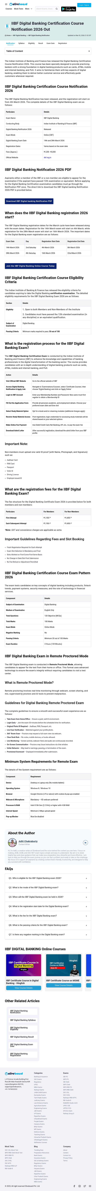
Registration (62, 43)
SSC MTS (8, 1163)
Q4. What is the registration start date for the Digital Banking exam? (48, 906)
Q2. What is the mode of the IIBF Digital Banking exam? (48, 887)
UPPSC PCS (67, 1108)
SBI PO (65, 1077)
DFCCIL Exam (67, 1111)
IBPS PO (66, 1079)
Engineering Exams (40, 1108)
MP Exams (37, 1129)
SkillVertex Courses (40, 1142)
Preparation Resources (41, 1153)
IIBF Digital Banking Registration (19, 1055)
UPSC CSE (66, 1106)
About (65, 1150)
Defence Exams (39, 1132)
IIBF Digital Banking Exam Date (21, 1045)
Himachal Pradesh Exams (42, 1137)
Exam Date (50, 43)
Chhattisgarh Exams (40, 1140)
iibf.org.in (47, 158)
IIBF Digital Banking (19, 35)
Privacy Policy (67, 1158)
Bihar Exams (38, 1127)
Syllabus (21, 43)
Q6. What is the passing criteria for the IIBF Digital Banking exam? (48, 925)
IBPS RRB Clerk (68, 1090)
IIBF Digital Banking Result (22, 1037)
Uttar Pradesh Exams (41, 1176)
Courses (9, 9)
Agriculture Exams (40, 1106)
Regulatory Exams (40, 1163)
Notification (10, 43)
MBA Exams (38, 1087)
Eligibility (31, 43)
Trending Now (38, 1150)
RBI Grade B (67, 1100)
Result (40, 43)
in (85, 842)
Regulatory (37, 1082)
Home (9, 35)
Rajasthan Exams (40, 1116)
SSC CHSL (66, 1095)
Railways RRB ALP (11, 1166)
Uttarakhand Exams (40, 1119)
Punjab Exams (39, 1121)
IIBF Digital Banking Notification (39, 35)
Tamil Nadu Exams (40, 1098)
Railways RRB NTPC (69, 1098)
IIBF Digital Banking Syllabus (23, 1020)
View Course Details (23, 988)
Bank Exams (38, 1155)
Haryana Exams (39, 1124)
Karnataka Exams (40, 1095)
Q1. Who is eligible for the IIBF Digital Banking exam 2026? (48, 878)
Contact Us (67, 1155)
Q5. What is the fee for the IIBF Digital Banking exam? (48, 916)
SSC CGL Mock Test (11, 1150)
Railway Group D (68, 1113)
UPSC (36, 1084)
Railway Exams (39, 1090)
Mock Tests (18, 9)
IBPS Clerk (66, 1084)
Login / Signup (84, 5)
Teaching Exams (39, 1134)
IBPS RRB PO (67, 1087)
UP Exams (37, 1113)
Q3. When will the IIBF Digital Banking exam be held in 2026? (48, 897)
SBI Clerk (66, 1082)
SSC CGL (66, 1092)
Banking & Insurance (41, 1077)
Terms (65, 1161)
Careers (65, 1153)
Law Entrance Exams (41, 1103)
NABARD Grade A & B (70, 1103)
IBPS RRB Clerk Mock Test (13, 1153)
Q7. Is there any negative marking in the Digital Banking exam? (48, 934)
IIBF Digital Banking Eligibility (19, 1028)
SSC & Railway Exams (41, 1161)
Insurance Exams (39, 1158)
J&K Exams (38, 1111)
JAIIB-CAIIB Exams (40, 1092)
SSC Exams (38, 1079)
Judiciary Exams (39, 1100)
